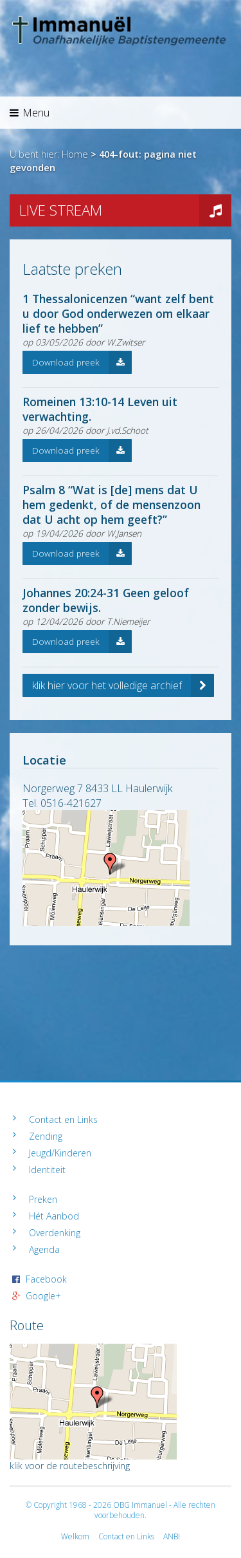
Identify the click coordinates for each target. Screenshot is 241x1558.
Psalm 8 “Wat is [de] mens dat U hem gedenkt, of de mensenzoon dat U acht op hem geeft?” (111, 504)
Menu (29, 113)
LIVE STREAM (125, 210)
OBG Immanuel (140, 1504)
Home (75, 154)
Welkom (75, 1536)
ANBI (171, 1536)
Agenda (44, 1249)
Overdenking (54, 1233)
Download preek (82, 362)
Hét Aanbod (54, 1216)
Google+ (43, 1296)
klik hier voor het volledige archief (123, 685)
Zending (45, 1136)
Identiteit (47, 1170)
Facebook (46, 1279)
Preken (43, 1199)
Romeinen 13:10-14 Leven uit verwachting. (99, 409)
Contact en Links (63, 1119)
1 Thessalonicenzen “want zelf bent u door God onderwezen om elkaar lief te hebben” (118, 313)
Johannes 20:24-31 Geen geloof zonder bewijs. (105, 600)
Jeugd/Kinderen (60, 1153)
